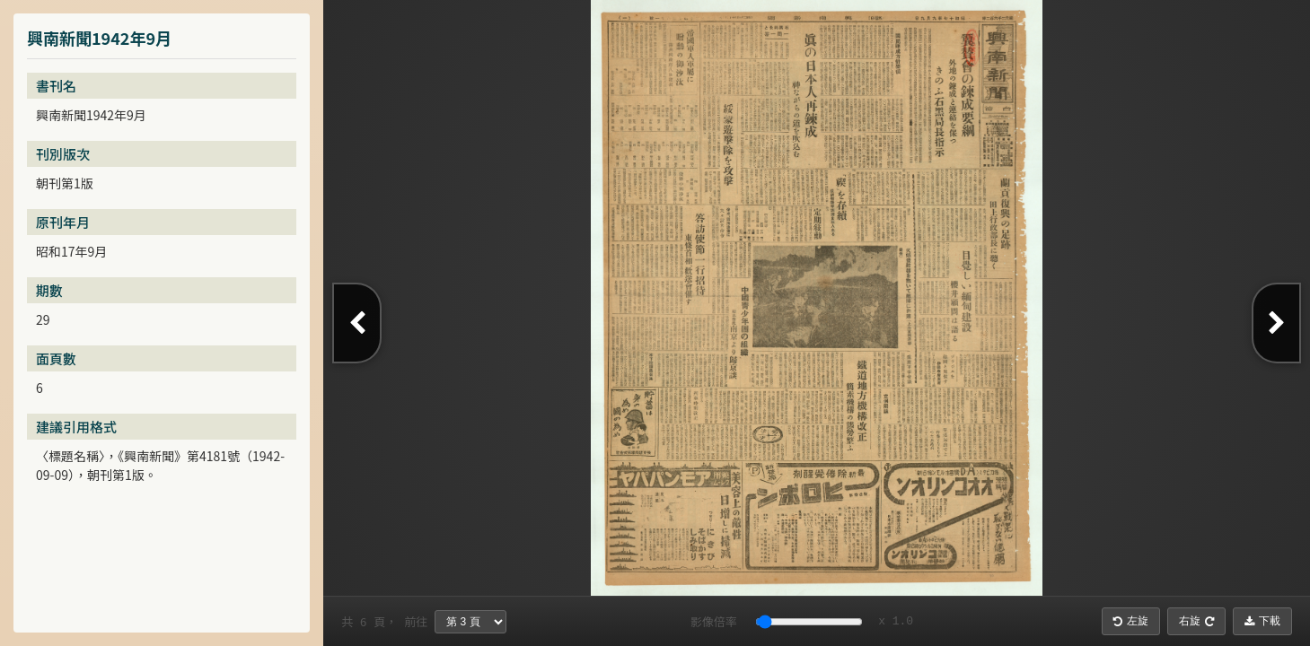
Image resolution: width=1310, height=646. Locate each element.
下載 (1262, 621)
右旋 (1196, 621)
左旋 (1130, 621)
